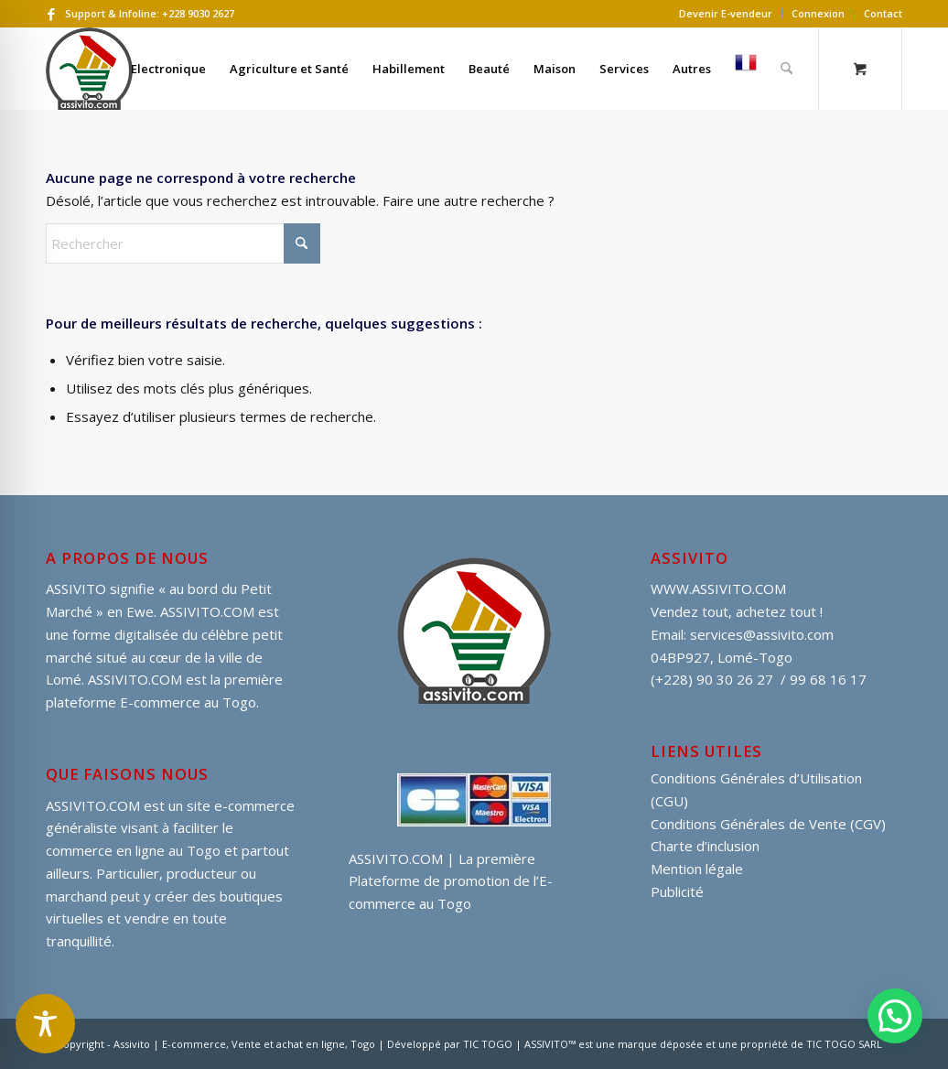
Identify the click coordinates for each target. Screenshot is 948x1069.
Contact (883, 13)
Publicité (677, 891)
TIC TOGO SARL (844, 1044)
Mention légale (697, 868)
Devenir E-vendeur (725, 13)
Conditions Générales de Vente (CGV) (768, 824)
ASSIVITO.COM (93, 805)
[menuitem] (726, 13)
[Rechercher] (786, 68)
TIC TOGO (487, 1044)
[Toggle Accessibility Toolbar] (45, 1023)
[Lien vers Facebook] (51, 13)
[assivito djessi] (89, 68)
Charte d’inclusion (705, 846)
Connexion (818, 13)
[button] (894, 1015)
